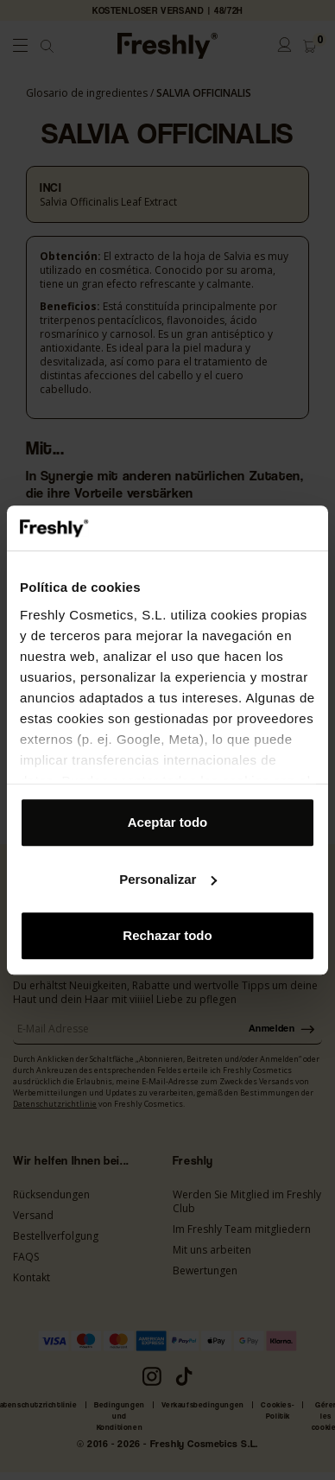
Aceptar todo (168, 822)
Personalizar (168, 879)
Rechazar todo (167, 935)
